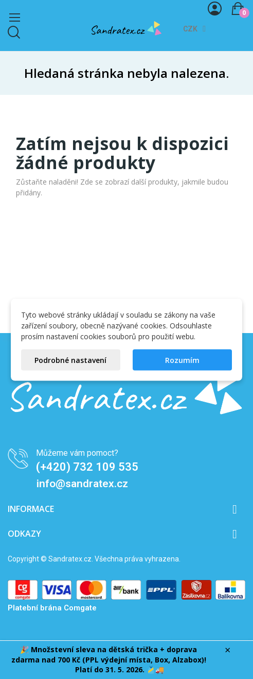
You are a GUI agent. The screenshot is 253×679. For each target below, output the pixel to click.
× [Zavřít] (227, 650)
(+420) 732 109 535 (87, 466)
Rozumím (182, 360)
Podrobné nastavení (70, 360)
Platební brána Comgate (52, 607)
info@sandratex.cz (82, 483)
